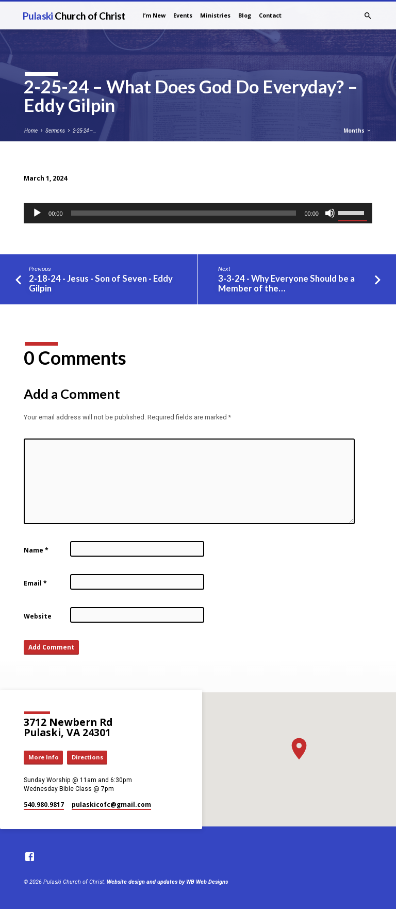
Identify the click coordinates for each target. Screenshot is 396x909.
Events (182, 15)
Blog (244, 15)
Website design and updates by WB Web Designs (167, 882)
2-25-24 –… (84, 131)
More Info (43, 757)
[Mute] (330, 213)
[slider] (183, 213)
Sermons (55, 131)
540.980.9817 (44, 804)
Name (36, 550)
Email (35, 583)
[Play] (37, 213)
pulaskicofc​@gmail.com (111, 804)
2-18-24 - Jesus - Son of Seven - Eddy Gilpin (101, 283)
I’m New (154, 15)
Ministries (215, 15)
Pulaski (74, 16)
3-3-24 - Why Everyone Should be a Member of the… (286, 283)
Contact (270, 15)
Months (357, 130)
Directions (87, 757)
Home (31, 131)
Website (38, 616)
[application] (198, 213)
